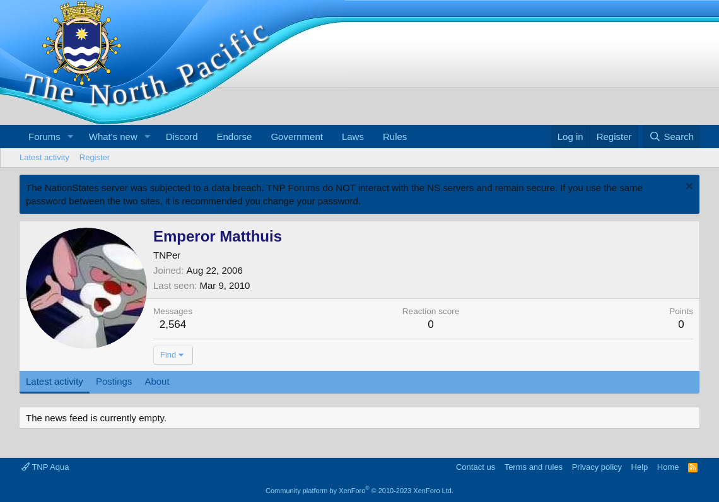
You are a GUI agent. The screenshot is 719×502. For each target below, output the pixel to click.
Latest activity (44, 157)
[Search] (671, 136)
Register (94, 157)
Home (668, 467)
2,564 (173, 324)
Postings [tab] (114, 381)
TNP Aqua (45, 467)
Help (639, 467)
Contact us (475, 467)
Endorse (234, 136)
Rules (395, 136)
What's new (113, 136)
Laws (353, 136)
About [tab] (156, 381)
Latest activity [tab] (54, 381)
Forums (44, 136)
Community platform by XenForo (359, 490)
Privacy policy (597, 467)
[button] (70, 136)
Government (297, 136)
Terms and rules (534, 467)
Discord (182, 136)
